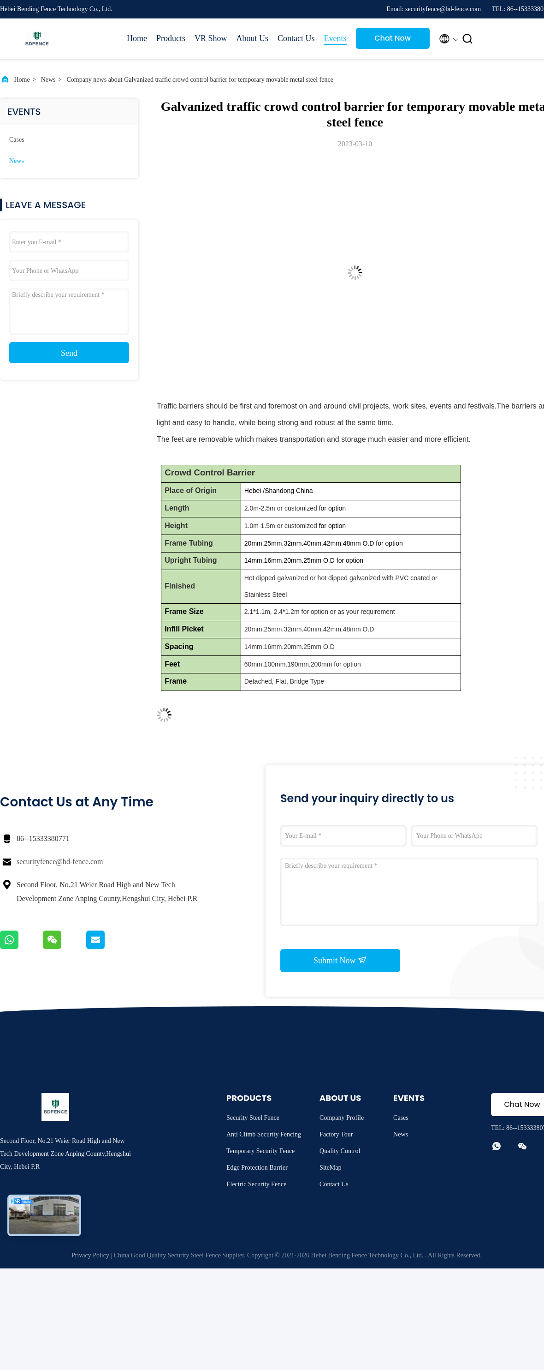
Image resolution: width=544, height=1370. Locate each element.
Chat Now (392, 38)
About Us (253, 38)
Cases (16, 139)
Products (170, 38)
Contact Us (296, 38)
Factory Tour (336, 1134)
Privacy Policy (90, 1255)
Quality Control (339, 1151)
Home (137, 38)
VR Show (211, 38)
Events (335, 38)
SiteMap (330, 1167)
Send (69, 353)
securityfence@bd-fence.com (60, 861)
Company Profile (341, 1117)
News (48, 79)
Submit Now (340, 960)
